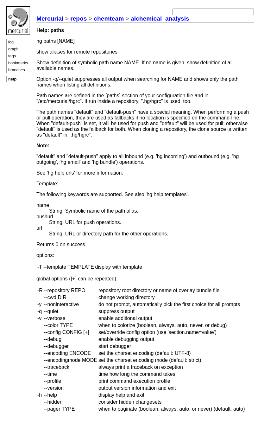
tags (12, 56)
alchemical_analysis (160, 18)
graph (13, 49)
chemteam (109, 18)
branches (16, 69)
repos (78, 18)
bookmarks (18, 63)
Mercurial (49, 18)
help (12, 79)
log (11, 42)
